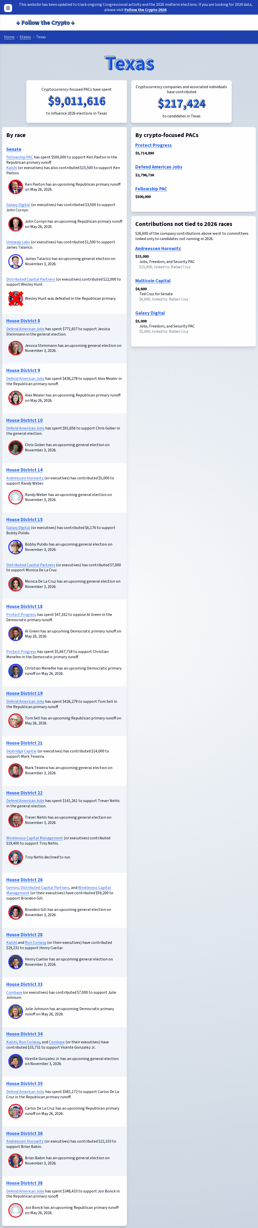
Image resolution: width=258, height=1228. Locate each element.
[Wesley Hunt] (15, 298)
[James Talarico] (15, 261)
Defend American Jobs (25, 329)
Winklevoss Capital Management (34, 838)
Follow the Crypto (45, 22)
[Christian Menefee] (15, 671)
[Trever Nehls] (15, 820)
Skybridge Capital (21, 751)
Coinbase (14, 992)
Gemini (12, 887)
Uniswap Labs (18, 242)
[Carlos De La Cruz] (15, 1111)
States (25, 37)
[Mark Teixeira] (15, 770)
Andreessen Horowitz (25, 478)
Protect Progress (21, 614)
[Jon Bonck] (15, 1215)
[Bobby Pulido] (15, 547)
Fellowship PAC (19, 157)
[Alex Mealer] (15, 398)
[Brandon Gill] (15, 912)
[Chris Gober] (15, 447)
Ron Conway (35, 942)
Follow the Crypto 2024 (145, 10)
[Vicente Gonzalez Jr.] (15, 1061)
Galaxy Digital (18, 205)
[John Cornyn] (15, 224)
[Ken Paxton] (15, 187)
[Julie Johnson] (15, 1011)
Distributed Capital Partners (30, 279)
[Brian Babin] (15, 1160)
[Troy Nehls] (15, 857)
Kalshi (11, 168)
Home (9, 37)
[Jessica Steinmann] (15, 348)
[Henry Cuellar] (15, 962)
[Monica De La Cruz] (15, 584)
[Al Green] (15, 633)
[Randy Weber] (15, 502)
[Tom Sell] (15, 720)
